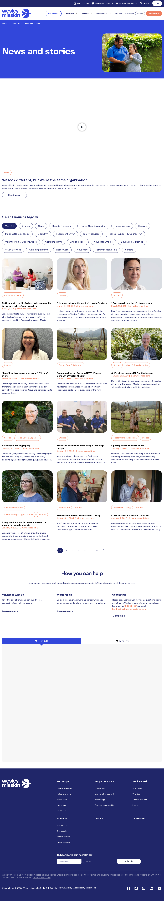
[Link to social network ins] (159, 888)
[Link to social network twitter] (136, 888)
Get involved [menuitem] (139, 781)
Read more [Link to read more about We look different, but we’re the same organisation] (14, 195)
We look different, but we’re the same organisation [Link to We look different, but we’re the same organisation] (45, 180)
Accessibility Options (102, 3)
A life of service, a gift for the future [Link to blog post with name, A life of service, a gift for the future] (132, 373)
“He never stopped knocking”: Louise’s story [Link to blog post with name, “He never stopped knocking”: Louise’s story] (82, 303)
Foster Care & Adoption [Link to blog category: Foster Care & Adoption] (93, 225)
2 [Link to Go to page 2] (66, 550)
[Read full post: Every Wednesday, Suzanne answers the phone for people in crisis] (27, 486)
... (90, 550)
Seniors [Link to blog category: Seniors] (129, 249)
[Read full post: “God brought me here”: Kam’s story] (136, 274)
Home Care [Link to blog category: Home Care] (62, 249)
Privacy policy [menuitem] (65, 887)
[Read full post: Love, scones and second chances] (136, 486)
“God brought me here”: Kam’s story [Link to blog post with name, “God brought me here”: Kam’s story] (131, 303)
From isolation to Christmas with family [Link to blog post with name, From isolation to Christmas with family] (78, 515)
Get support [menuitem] (64, 781)
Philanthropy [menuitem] (100, 799)
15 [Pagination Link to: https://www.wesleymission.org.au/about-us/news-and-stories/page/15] (97, 550)
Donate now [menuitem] (100, 788)
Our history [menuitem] (62, 825)
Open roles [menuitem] (137, 788)
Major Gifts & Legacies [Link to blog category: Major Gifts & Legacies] (17, 233)
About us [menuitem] (62, 818)
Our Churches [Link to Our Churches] (83, 3)
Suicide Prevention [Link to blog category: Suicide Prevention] (62, 225)
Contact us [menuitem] (129, 13)
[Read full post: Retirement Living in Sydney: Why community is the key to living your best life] (27, 274)
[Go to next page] (104, 550)
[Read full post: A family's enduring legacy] (27, 417)
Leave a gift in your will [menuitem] (104, 794)
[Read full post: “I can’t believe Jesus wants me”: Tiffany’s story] (27, 344)
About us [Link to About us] (16, 23)
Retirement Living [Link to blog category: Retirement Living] (65, 233)
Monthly (122, 641)
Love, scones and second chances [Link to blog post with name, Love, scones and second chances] (130, 515)
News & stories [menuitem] (63, 836)
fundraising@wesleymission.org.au (129, 609)
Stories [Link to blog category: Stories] (26, 225)
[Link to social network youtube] (144, 888)
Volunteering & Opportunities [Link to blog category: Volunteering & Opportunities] (21, 241)
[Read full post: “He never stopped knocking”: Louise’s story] (82, 274)
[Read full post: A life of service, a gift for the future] (136, 344)
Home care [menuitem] (61, 805)
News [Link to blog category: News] (41, 225)
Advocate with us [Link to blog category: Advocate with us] (103, 241)
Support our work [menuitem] (104, 781)
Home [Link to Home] (4, 23)
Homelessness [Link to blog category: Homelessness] (122, 225)
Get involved (70, 13)
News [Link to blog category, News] (6, 172)
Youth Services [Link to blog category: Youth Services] (13, 249)
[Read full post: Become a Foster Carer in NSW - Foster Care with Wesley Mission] (82, 344)
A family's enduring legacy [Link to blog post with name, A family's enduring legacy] (16, 445)
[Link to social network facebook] (128, 888)
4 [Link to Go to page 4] (78, 550)
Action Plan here (41, 877)
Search (144, 3)
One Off (41, 641)
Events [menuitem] (135, 805)
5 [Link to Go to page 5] (84, 550)
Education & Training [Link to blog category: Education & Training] (132, 241)
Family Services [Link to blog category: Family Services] (91, 233)
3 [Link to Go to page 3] (72, 550)
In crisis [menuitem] (99, 818)
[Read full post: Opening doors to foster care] (136, 417)
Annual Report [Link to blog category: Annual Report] (77, 241)
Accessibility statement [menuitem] (84, 887)
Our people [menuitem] (62, 831)
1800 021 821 (130, 606)
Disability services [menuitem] (64, 788)
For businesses (102, 13)
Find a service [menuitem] (63, 811)
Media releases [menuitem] (63, 842)
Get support (53, 14)
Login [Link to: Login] (157, 3)
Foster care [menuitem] (62, 799)
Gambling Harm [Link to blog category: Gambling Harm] (53, 241)
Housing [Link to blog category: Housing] (142, 225)
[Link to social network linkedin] (151, 888)
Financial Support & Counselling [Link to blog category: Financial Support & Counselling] (125, 233)
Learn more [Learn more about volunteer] (9, 611)
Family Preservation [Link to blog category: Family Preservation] (106, 249)
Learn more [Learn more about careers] (63, 611)
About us (85, 13)
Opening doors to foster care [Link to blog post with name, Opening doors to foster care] (127, 445)
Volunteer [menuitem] (136, 794)
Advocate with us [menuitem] (139, 799)
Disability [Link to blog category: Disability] (43, 233)
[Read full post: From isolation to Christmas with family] (82, 486)
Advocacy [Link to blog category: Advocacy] (82, 249)
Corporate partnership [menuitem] (104, 805)
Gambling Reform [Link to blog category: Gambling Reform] (38, 249)
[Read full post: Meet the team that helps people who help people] (82, 417)
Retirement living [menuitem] (64, 794)
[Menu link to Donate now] (154, 13)
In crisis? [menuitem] (118, 13)
